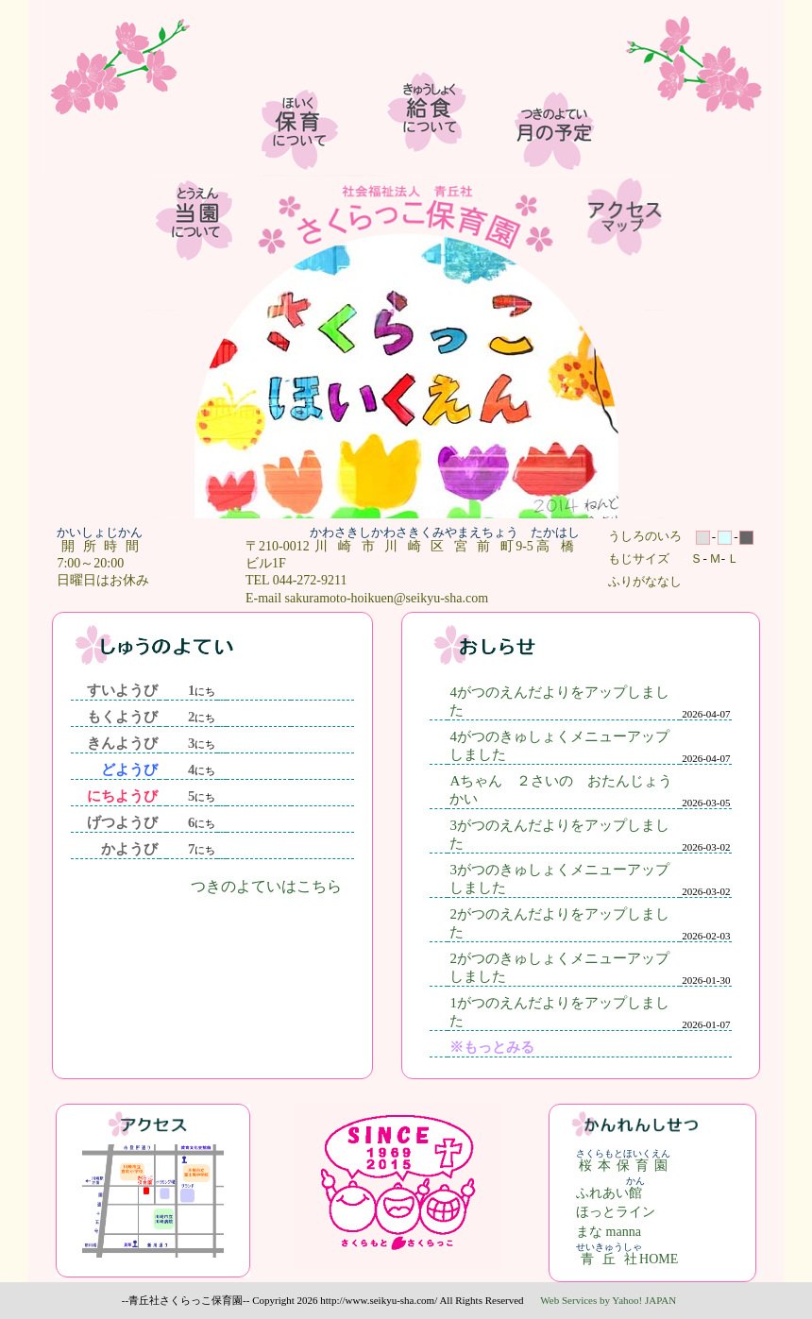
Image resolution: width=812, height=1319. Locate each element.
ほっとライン (615, 1212)
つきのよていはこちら (266, 886)
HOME (627, 1259)
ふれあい (610, 1193)
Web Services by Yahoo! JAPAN (608, 1300)
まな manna (608, 1232)
